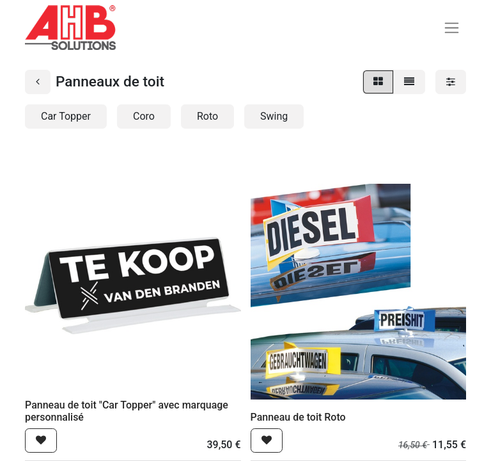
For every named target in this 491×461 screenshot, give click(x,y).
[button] (41, 440)
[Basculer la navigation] (451, 28)
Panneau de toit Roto (298, 417)
